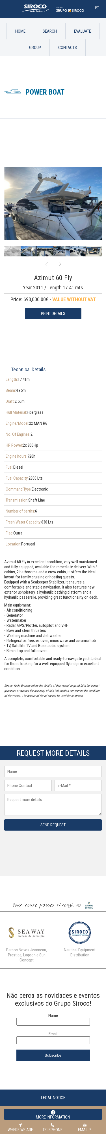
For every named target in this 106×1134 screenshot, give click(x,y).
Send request (53, 799)
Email (53, 1008)
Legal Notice (53, 1072)
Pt (97, 8)
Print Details (53, 288)
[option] (53, 178)
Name (53, 990)
